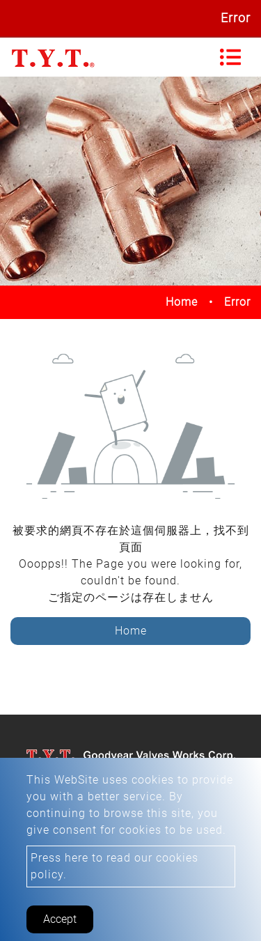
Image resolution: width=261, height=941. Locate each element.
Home (182, 302)
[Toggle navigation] (230, 57)
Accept (60, 919)
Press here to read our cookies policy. (114, 866)
